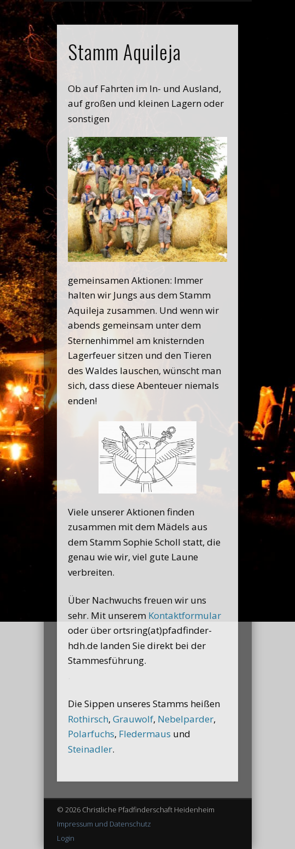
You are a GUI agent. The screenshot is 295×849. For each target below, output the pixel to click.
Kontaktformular (184, 615)
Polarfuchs (91, 733)
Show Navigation (211, 98)
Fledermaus (145, 733)
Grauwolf (133, 719)
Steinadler (90, 749)
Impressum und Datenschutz (104, 824)
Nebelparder (185, 719)
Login (65, 838)
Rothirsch (88, 719)
